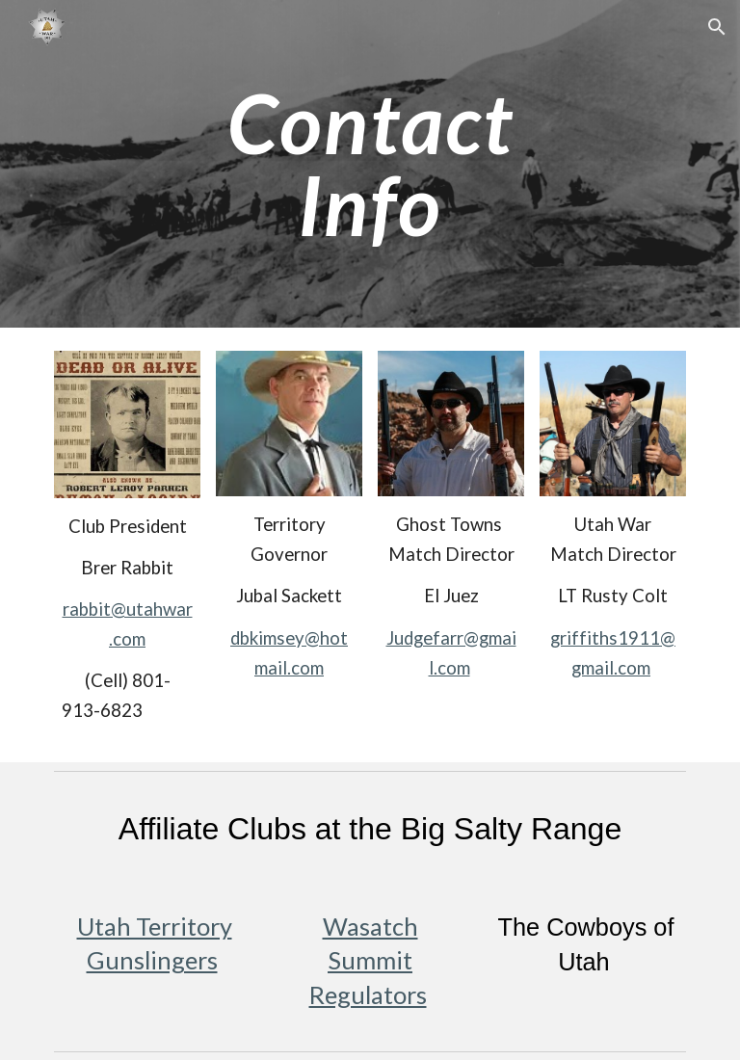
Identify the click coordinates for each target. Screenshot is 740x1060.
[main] (369, 164)
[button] (717, 27)
